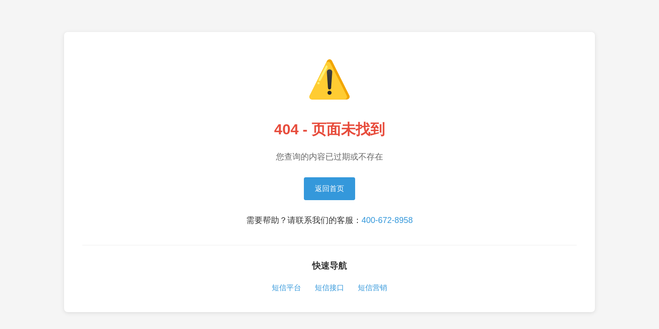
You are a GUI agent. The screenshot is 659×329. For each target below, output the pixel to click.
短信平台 (286, 288)
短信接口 (329, 288)
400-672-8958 (387, 220)
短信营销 (372, 288)
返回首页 (329, 188)
